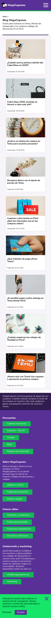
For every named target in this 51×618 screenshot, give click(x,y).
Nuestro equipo (14, 499)
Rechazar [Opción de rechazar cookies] (7, 612)
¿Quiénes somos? (15, 485)
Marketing (12, 582)
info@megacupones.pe (18, 575)
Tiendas (11, 438)
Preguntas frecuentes (17, 492)
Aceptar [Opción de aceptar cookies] (21, 612)
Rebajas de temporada (18, 451)
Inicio (5, 16)
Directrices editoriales (18, 536)
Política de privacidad (17, 522)
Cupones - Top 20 (16, 431)
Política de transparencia (19, 529)
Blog (9, 444)
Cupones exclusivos (16, 424)
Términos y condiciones (18, 515)
